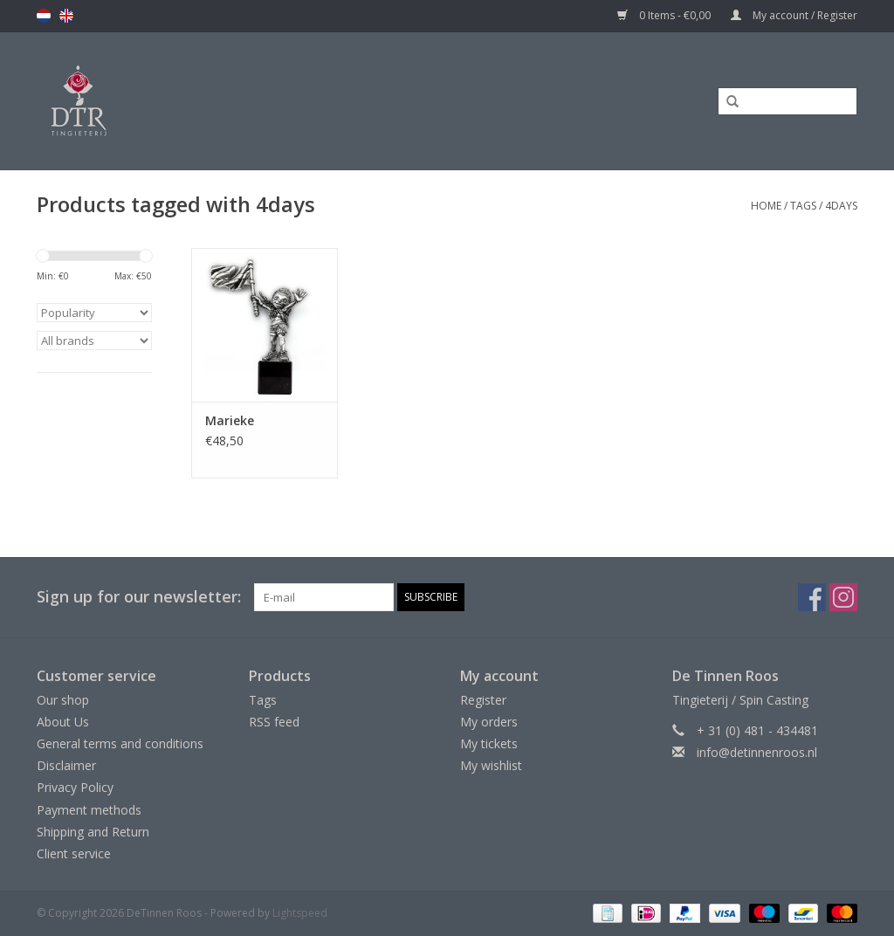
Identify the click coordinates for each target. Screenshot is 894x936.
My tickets (489, 743)
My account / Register (794, 15)
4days (841, 205)
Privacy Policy (75, 787)
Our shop (63, 700)
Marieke (229, 420)
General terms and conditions (120, 743)
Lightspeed (299, 912)
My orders (489, 721)
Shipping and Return (93, 831)
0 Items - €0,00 (665, 15)
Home (766, 205)
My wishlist (491, 765)
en (66, 16)
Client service (74, 853)
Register (483, 700)
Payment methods (89, 810)
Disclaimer (66, 765)
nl (44, 16)
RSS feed (274, 721)
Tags (803, 205)
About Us (63, 721)
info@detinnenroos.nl (757, 752)
